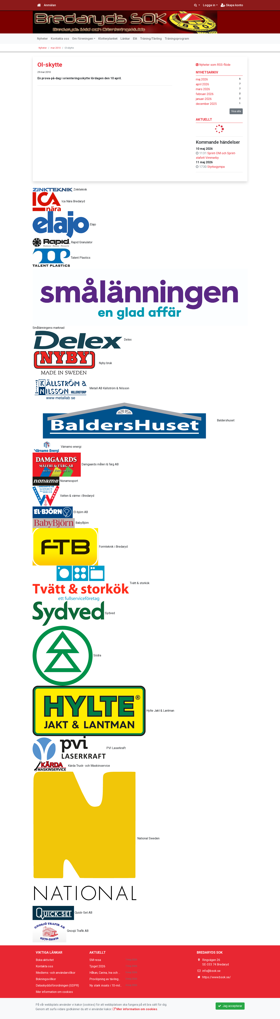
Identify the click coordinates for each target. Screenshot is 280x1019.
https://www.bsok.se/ (216, 977)
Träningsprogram (177, 38)
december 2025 (206, 104)
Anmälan (50, 5)
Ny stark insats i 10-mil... (105, 985)
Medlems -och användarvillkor (55, 972)
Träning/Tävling (151, 38)
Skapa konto (232, 5)
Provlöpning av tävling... (104, 979)
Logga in (209, 5)
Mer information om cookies (54, 992)
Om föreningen (82, 38)
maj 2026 (202, 79)
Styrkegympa (216, 167)
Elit (135, 38)
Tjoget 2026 (97, 966)
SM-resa (95, 960)
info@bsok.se (211, 971)
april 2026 (202, 84)
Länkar (125, 38)
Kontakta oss (60, 38)
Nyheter (42, 38)
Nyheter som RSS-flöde (213, 65)
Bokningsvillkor (46, 979)
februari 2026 (205, 94)
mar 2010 (56, 48)
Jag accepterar (230, 1006)
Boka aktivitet (45, 960)
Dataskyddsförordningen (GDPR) (57, 985)
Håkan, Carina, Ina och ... (104, 972)
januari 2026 (204, 99)
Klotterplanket (107, 38)
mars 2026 (203, 89)
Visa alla (236, 111)
